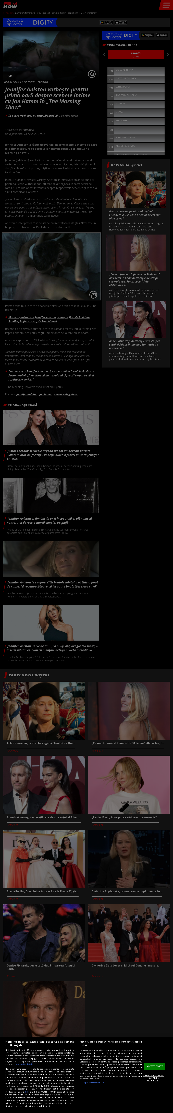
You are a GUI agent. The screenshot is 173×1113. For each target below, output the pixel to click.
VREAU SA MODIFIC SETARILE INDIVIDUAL (153, 1078)
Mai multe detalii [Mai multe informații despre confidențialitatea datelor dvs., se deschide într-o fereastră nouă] (24, 1064)
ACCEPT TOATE (154, 1066)
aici (26, 1091)
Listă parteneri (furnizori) (93, 1082)
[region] (86, 1075)
